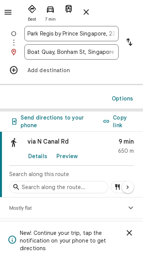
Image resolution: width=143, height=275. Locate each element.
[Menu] (8, 12)
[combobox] (71, 33)
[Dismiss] (129, 233)
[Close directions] (86, 12)
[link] (71, 164)
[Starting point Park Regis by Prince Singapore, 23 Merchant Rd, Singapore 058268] (71, 33)
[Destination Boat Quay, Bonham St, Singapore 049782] (71, 52)
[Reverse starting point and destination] (129, 42)
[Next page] (128, 187)
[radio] (32, 11)
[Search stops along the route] (58, 187)
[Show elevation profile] (130, 208)
